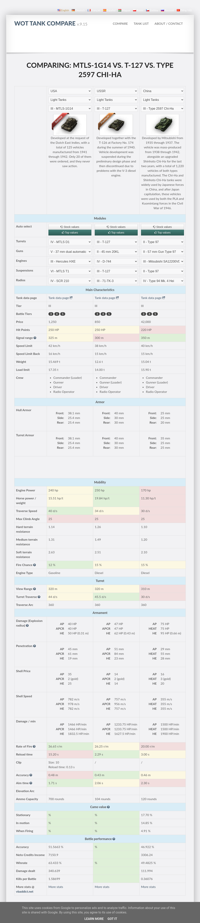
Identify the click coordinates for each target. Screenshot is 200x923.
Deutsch (78, 10)
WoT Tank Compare (50, 23)
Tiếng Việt (184, 10)
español (109, 10)
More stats (55, 887)
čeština (152, 10)
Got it (112, 919)
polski (138, 10)
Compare (120, 23)
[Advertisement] (100, 41)
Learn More (94, 919)
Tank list (141, 23)
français (94, 10)
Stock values (70, 226)
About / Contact (168, 23)
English (63, 10)
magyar (124, 10)
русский (167, 10)
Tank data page (60, 298)
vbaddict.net (24, 891)
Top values (70, 232)
